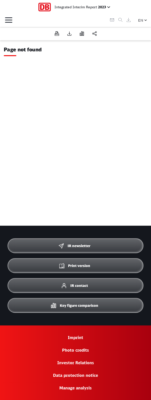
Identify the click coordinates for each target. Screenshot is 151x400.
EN (140, 20)
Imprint (75, 337)
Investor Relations (75, 362)
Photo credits (75, 350)
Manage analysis (75, 387)
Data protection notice (75, 375)
